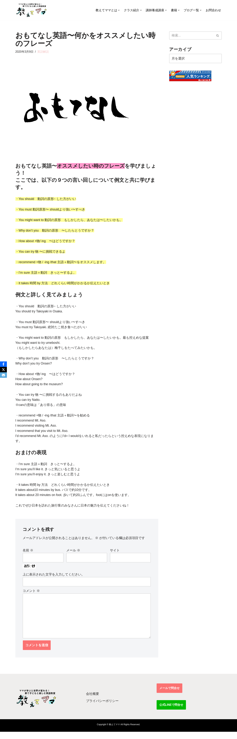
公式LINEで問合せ (171, 712)
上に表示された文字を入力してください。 (54, 580)
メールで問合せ (169, 695)
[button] (119, 10)
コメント (31, 597)
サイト (115, 556)
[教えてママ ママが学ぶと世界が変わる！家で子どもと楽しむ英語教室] (31, 10)
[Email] (3, 375)
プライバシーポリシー (102, 708)
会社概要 (92, 701)
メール (73, 556)
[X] (3, 369)
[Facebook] (3, 364)
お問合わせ (213, 10)
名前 (28, 556)
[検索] (191, 35)
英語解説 (43, 51)
